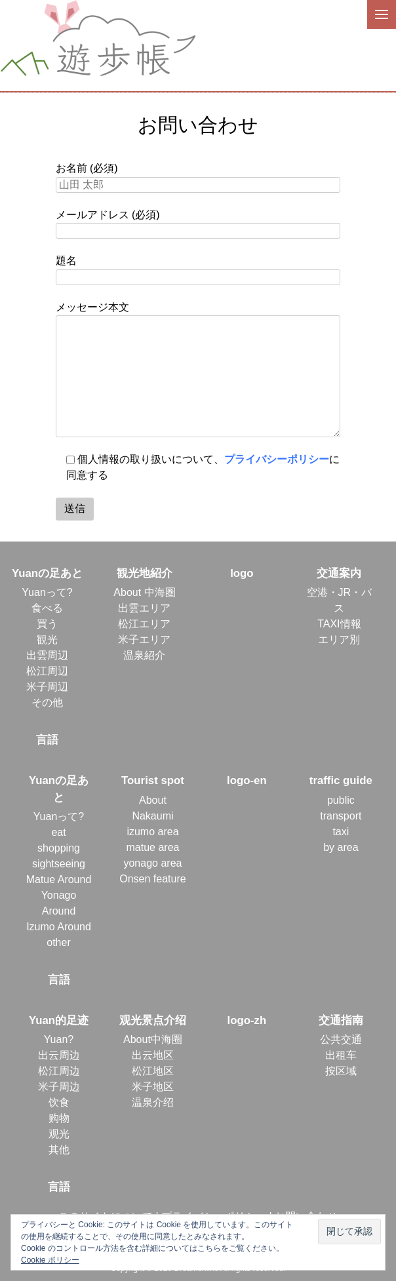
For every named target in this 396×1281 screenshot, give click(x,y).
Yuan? (58, 1039)
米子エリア (144, 639)
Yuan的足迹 (59, 1020)
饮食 (59, 1102)
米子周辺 (47, 686)
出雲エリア (144, 608)
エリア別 (339, 639)
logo (241, 573)
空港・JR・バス (339, 600)
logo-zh (247, 1020)
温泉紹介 (144, 655)
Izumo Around (58, 926)
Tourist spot (152, 780)
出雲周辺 (47, 655)
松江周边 (59, 1070)
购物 (59, 1118)
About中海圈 (152, 1039)
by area (340, 847)
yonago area (152, 863)
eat (58, 832)
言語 (47, 740)
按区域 (341, 1070)
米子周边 (59, 1086)
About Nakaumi (152, 808)
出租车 (341, 1055)
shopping (58, 848)
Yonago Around (59, 903)
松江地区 (153, 1070)
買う (47, 623)
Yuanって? (47, 592)
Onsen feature (152, 878)
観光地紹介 (144, 573)
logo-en (247, 780)
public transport (340, 808)
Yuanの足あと (47, 573)
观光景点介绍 (152, 1020)
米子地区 (153, 1086)
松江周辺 (47, 671)
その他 (47, 702)
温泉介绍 (153, 1102)
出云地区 (153, 1055)
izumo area (152, 831)
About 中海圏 (144, 592)
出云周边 (59, 1055)
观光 (59, 1133)
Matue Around (59, 879)
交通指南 (341, 1020)
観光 (47, 639)
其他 (59, 1149)
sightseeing (58, 863)
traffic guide (340, 780)
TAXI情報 (339, 623)
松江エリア (144, 623)
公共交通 (341, 1039)
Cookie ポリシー (50, 1260)
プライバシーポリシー (276, 459)
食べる (47, 608)
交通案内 (339, 573)
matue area (152, 847)
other (58, 942)
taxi (340, 831)
